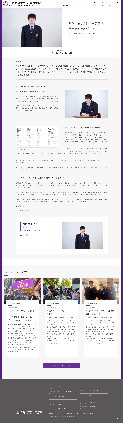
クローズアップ (56, 5)
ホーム (48, 5)
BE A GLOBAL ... (66, 5)
